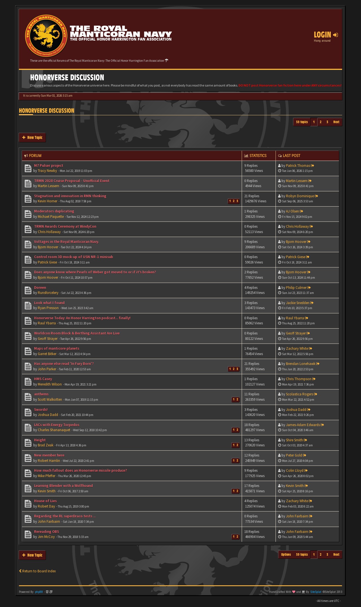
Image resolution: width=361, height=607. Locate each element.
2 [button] (321, 122)
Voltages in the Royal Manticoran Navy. (66, 241)
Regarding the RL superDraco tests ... (64, 516)
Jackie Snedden (297, 302)
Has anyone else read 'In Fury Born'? (63, 363)
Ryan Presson (48, 307)
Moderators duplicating (53, 211)
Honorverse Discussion (46, 110)
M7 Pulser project (48, 165)
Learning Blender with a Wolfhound (63, 485)
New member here (48, 455)
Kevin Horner (47, 201)
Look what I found (49, 302)
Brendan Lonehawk (300, 363)
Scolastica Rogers (299, 394)
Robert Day (46, 506)
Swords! (40, 409)
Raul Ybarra (47, 323)
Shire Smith (294, 440)
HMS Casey (42, 378)
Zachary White (297, 348)
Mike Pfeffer (46, 475)
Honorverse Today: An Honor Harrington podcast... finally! (82, 318)
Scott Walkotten (50, 399)
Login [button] (326, 34)
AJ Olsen (292, 211)
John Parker (47, 369)
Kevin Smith (47, 491)
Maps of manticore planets (56, 348)
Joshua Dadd (48, 414)
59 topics (302, 122)
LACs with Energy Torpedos (56, 424)
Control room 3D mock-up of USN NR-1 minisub (73, 256)
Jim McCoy (46, 536)
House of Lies (45, 501)
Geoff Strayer (48, 338)
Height (39, 440)
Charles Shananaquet (54, 429)
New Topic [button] (32, 137)
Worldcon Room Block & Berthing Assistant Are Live (76, 333)
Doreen (39, 287)
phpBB (39, 592)
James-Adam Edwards (303, 424)
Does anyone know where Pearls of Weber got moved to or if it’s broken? (94, 272)
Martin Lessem (48, 185)
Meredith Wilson (50, 384)
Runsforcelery (48, 292)
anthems (41, 394)
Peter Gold (294, 455)
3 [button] (327, 122)
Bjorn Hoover (48, 247)
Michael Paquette (51, 216)
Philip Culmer (296, 287)
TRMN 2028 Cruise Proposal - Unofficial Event (71, 180)
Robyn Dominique (300, 196)
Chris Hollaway (49, 231)
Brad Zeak (45, 445)
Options (286, 554)
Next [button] (336, 122)
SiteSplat (316, 592)
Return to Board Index (37, 571)
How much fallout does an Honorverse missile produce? (80, 470)
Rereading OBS (46, 531)
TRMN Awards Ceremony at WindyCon (64, 226)
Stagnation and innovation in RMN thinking (69, 196)
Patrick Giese (47, 262)
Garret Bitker (47, 353)
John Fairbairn (49, 521)
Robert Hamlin (49, 460)
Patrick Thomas (298, 165)
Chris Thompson (298, 378)
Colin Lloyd (294, 470)
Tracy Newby (47, 170)
